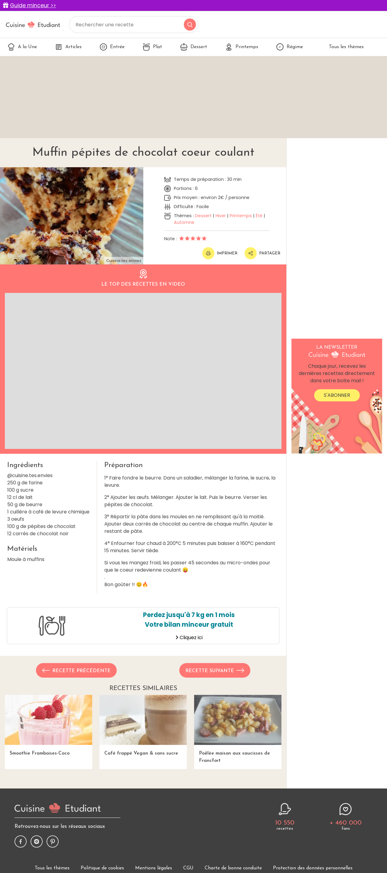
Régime (289, 47)
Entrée (112, 47)
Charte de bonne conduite (233, 868)
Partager (262, 253)
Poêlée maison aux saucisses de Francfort (237, 729)
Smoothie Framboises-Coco (48, 725)
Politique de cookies (102, 868)
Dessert (193, 47)
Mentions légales (153, 868)
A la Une (22, 47)
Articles (68, 47)
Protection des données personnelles (313, 868)
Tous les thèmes (342, 47)
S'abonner (337, 395)
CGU (188, 868)
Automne (184, 222)
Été (259, 216)
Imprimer (219, 253)
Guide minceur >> (33, 5)
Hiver (221, 216)
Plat (152, 47)
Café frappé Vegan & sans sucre (143, 725)
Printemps (241, 47)
